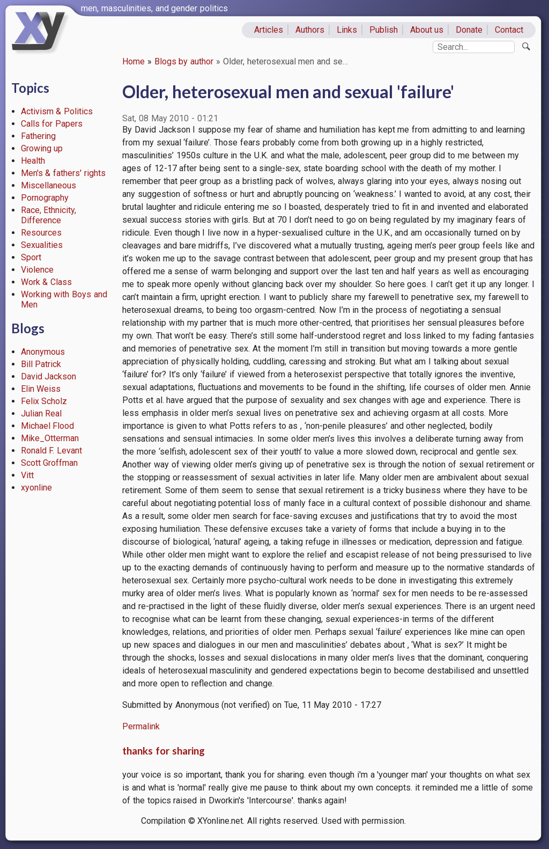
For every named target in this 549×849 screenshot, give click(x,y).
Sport (31, 257)
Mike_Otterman (50, 438)
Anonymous (43, 352)
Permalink (141, 726)
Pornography (45, 198)
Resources (41, 233)
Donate (469, 30)
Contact (509, 30)
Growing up (42, 148)
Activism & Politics (57, 111)
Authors (309, 30)
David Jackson (49, 376)
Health (33, 161)
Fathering (38, 136)
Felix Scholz (44, 401)
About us (427, 30)
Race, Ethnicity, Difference (49, 215)
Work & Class (46, 282)
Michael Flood (48, 426)
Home (133, 61)
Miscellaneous (48, 185)
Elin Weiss (41, 389)
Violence (37, 270)
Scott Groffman (49, 463)
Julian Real (41, 413)
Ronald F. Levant (52, 450)
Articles (268, 30)
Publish (383, 30)
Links (347, 30)
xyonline (36, 487)
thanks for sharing (163, 751)
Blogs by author (184, 61)
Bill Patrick (41, 364)
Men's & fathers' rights (63, 173)
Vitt (27, 475)
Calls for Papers (52, 124)
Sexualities (42, 245)
